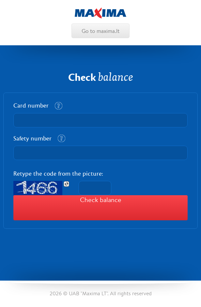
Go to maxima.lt (100, 31)
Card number (31, 106)
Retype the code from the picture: (58, 174)
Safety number (32, 138)
